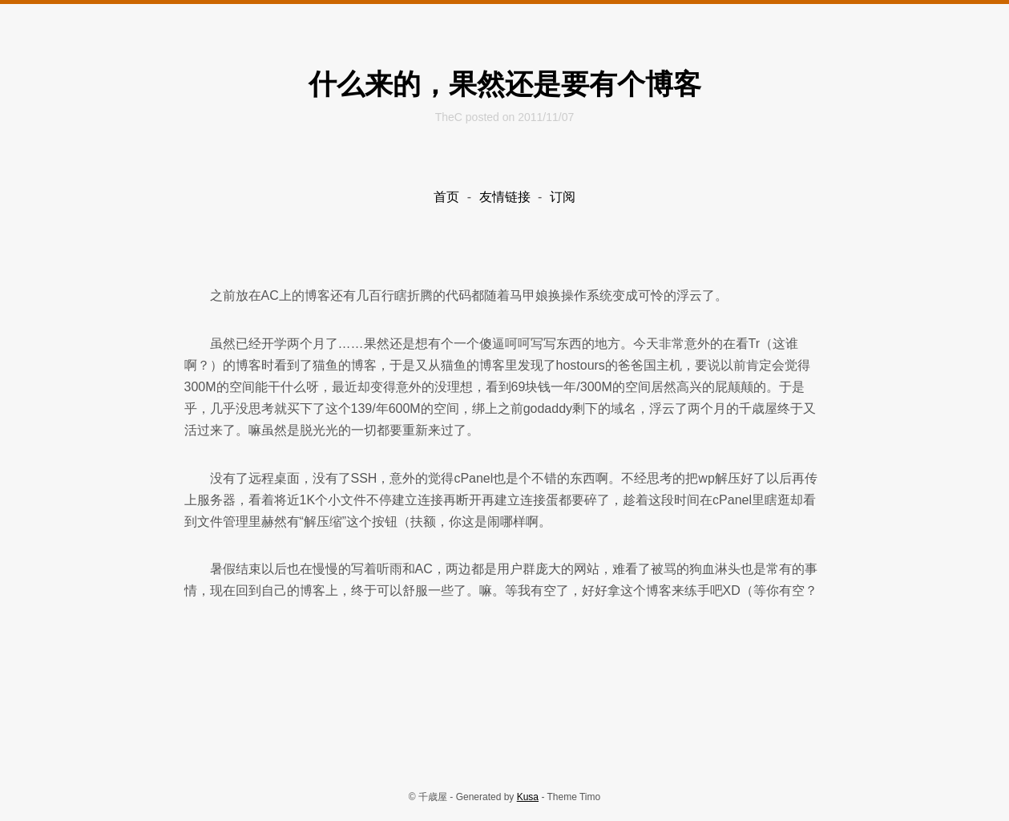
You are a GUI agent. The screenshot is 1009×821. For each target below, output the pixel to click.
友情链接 (505, 197)
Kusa (528, 797)
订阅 (562, 197)
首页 (446, 197)
